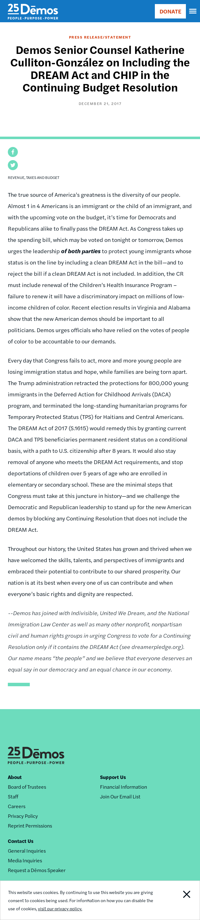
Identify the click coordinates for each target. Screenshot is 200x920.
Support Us (113, 777)
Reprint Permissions (30, 825)
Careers (16, 806)
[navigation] (193, 11)
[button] (13, 152)
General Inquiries (27, 850)
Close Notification (180, 900)
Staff (13, 796)
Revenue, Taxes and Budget (33, 177)
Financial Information (123, 786)
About (15, 777)
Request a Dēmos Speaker (37, 870)
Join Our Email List (120, 796)
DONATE (170, 11)
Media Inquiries (25, 860)
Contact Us (21, 840)
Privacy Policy (23, 815)
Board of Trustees (27, 786)
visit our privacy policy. (60, 908)
